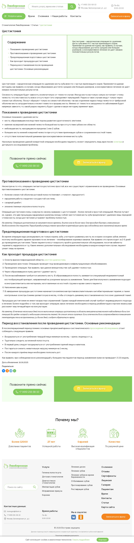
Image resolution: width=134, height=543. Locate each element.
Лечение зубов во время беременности (82, 476)
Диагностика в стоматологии (48, 482)
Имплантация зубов (51, 487)
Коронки (46, 495)
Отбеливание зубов (80, 481)
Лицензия (106, 480)
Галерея (105, 485)
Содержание (16, 42)
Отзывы (105, 471)
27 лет (51, 441)
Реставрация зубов (80, 489)
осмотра (117, 142)
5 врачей (83, 441)
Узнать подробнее (81, 540)
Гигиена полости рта (51, 473)
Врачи (31, 16)
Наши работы (59, 16)
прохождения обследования (104, 328)
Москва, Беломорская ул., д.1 (94, 8)
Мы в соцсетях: (79, 512)
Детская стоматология (52, 477)
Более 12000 (20, 441)
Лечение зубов (78, 471)
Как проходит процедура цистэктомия (29, 61)
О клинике (43, 16)
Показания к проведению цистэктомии (29, 49)
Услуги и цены (15, 16)
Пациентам (107, 489)
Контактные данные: (15, 506)
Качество (114, 441)
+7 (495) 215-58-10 (88, 5)
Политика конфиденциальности (67, 535)
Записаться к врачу (120, 16)
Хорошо (103, 540)
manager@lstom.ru (14, 511)
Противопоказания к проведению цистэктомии (33, 53)
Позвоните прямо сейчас (28, 158)
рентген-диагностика (54, 260)
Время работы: (50, 511)
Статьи (105, 502)
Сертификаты (108, 476)
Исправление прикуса (52, 491)
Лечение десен (78, 467)
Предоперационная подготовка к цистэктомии (33, 57)
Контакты (75, 16)
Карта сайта (108, 507)
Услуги (45, 467)
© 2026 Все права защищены (67, 528)
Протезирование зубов (82, 485)
